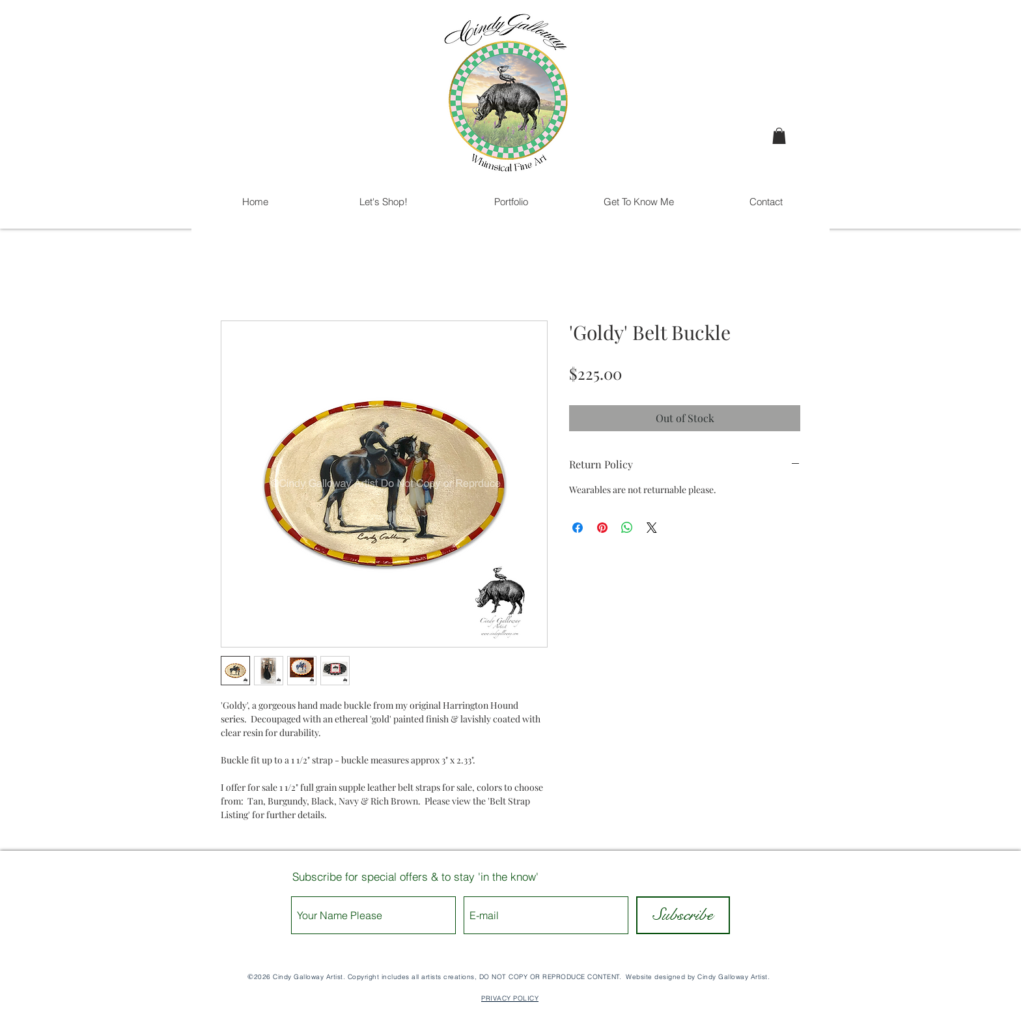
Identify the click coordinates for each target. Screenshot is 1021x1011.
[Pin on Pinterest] (602, 527)
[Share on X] (652, 527)
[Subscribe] (683, 915)
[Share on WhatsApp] (627, 527)
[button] (779, 136)
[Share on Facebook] (577, 527)
